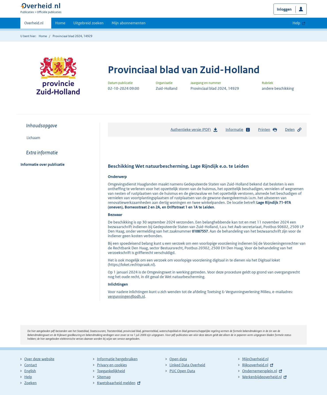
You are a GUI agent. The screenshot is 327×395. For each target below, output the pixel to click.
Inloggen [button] (284, 9)
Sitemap (104, 376)
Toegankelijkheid (111, 370)
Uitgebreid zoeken (88, 23)
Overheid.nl (33, 24)
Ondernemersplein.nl (259, 370)
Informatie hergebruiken (117, 359)
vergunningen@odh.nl (126, 296)
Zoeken (30, 382)
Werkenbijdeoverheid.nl (262, 376)
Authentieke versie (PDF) (194, 131)
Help (28, 376)
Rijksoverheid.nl (255, 365)
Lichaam (33, 137)
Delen (293, 129)
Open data (178, 359)
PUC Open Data (182, 370)
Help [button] (296, 23)
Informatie (238, 129)
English (30, 370)
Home (60, 23)
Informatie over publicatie (43, 164)
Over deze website (39, 359)
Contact (30, 365)
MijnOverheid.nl (255, 359)
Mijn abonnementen (129, 23)
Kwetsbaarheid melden (116, 382)
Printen (267, 129)
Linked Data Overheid (187, 365)
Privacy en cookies (112, 365)
